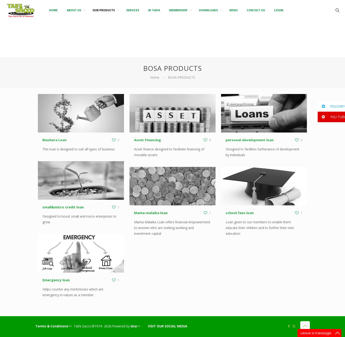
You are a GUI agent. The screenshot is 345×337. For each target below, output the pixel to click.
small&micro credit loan (63, 207)
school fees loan (240, 212)
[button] (331, 106)
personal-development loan (250, 140)
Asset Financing (147, 140)
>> (135, 326)
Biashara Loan (54, 140)
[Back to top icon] (305, 326)
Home (154, 77)
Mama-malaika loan (151, 212)
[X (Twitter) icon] (294, 326)
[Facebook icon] (289, 326)
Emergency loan (56, 280)
